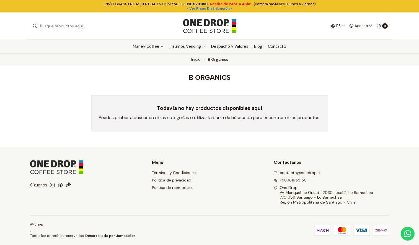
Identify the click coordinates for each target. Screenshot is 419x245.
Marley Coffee (148, 46)
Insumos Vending (187, 46)
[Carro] (382, 26)
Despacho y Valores (229, 46)
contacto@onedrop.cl (297, 172)
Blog (258, 46)
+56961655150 (290, 180)
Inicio (196, 60)
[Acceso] (361, 26)
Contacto (277, 46)
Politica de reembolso (172, 187)
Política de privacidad (171, 180)
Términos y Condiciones (174, 172)
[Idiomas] (338, 26)
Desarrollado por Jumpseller (110, 235)
